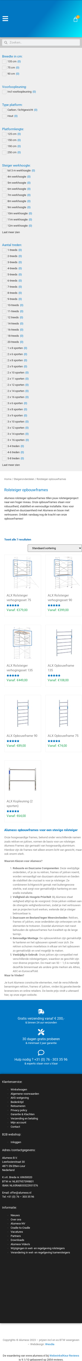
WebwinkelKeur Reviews (64, 1355)
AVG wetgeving (20, 1097)
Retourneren (18, 1106)
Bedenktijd (17, 1102)
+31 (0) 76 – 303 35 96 (20, 1196)
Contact (15, 1126)
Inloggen (16, 1142)
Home (7, 479)
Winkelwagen (19, 1089)
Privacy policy (19, 1110)
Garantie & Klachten (23, 1114)
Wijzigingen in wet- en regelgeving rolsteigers (38, 1248)
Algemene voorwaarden (25, 1093)
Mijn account (18, 1122)
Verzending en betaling (24, 1118)
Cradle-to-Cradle (20, 1227)
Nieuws (15, 1215)
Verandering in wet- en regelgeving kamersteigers (40, 1252)
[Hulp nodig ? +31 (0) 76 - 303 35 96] (41, 1052)
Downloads (17, 1240)
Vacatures (17, 1231)
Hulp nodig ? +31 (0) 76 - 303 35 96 (41, 1059)
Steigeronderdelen (24, 479)
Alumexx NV (18, 1223)
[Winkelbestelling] (55, 548)
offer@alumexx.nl (20, 1192)
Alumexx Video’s (20, 1244)
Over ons (16, 1219)
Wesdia (49, 1344)
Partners (16, 1236)
